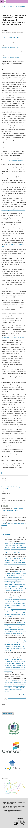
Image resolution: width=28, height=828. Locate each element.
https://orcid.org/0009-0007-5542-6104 (10, 37)
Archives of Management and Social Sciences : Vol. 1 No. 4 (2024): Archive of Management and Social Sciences (14, 579)
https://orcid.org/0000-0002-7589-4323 (10, 57)
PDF (4, 473)
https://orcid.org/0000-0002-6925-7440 (10, 47)
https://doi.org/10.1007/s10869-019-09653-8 (12, 337)
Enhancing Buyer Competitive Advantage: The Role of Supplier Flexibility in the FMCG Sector (15, 599)
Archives (8, 5)
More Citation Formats (8, 528)
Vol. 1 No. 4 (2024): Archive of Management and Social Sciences (13, 7)
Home (2, 5)
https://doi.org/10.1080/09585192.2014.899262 (13, 210)
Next (24, 695)
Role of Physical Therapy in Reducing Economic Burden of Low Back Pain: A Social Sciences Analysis (15, 642)
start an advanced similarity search (17, 698)
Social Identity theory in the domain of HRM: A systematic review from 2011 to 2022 (14, 584)
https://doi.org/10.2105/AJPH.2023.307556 (12, 160)
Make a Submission (8, 713)
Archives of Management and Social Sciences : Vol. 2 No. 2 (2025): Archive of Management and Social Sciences (15, 631)
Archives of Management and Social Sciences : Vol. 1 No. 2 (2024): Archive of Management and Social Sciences (15, 588)
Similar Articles (6, 534)
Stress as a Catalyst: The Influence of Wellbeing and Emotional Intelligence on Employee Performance (15, 573)
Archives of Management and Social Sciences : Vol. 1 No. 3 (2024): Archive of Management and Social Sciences (15, 550)
